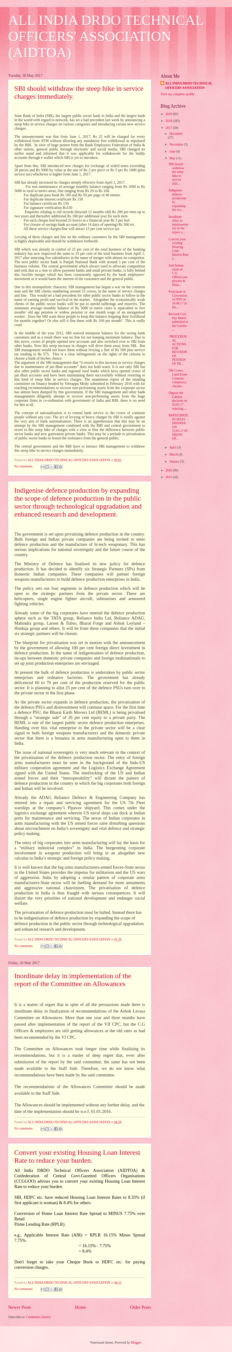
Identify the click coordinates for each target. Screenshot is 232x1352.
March (174, 454)
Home (80, 1307)
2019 (169, 114)
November (176, 144)
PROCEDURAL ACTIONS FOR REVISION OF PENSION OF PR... (177, 350)
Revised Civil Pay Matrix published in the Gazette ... (178, 321)
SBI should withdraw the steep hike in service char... (176, 173)
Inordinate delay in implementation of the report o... (178, 224)
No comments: (24, 466)
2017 (169, 128)
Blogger (136, 1342)
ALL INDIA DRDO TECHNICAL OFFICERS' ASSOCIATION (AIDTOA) (105, 36)
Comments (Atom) (38, 1317)
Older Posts (140, 1307)
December (176, 133)
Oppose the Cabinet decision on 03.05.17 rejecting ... (177, 400)
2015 (169, 477)
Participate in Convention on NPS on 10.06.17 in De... (177, 299)
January (174, 461)
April (173, 447)
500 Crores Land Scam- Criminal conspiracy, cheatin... (178, 378)
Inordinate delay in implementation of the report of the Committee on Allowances (72, 980)
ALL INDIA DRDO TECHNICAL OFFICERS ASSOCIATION (189, 86)
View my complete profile (177, 94)
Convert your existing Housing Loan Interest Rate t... (178, 248)
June (172, 151)
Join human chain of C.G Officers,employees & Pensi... (177, 275)
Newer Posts (19, 1307)
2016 (169, 470)
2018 (169, 121)
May (172, 158)
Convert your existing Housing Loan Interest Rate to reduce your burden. (77, 1156)
